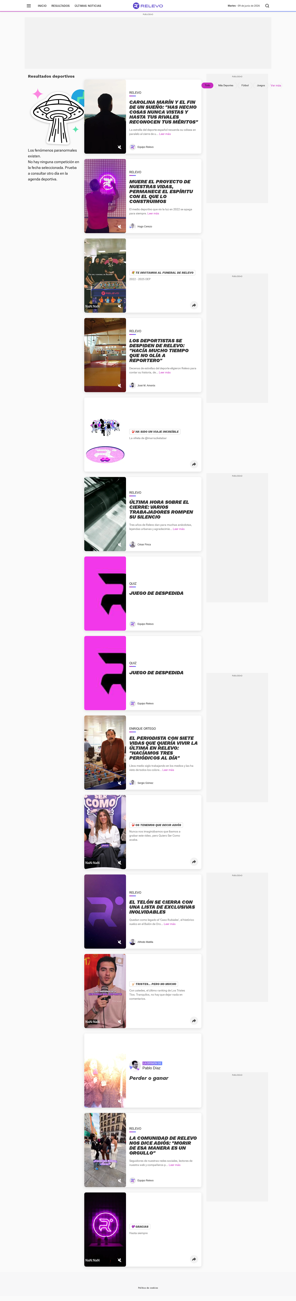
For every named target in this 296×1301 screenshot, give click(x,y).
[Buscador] (267, 6)
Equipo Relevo (146, 152)
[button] (194, 310)
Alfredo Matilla (145, 947)
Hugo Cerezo (145, 231)
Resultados (60, 5)
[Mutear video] (119, 152)
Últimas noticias (88, 5)
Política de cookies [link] (148, 1293)
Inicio (42, 5)
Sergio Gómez (145, 788)
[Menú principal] (29, 6)
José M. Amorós (146, 390)
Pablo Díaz (151, 1073)
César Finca (144, 549)
